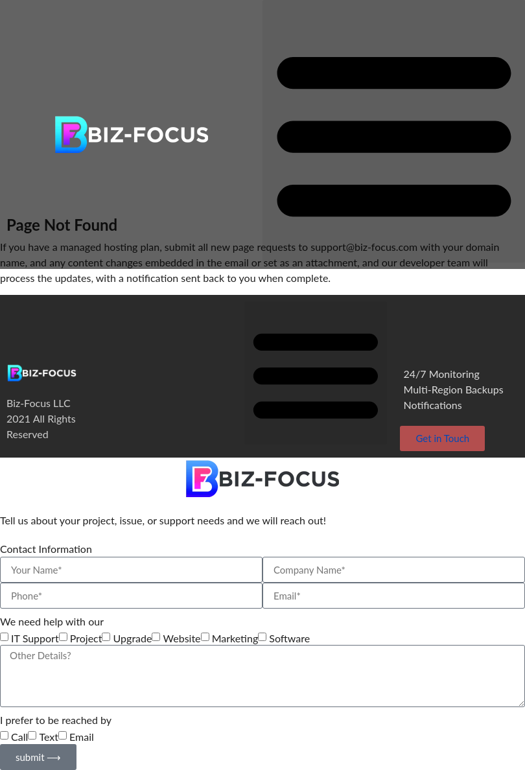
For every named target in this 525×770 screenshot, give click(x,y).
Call (19, 737)
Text (48, 737)
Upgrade (132, 638)
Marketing (235, 638)
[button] (393, 131)
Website (182, 638)
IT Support (35, 638)
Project (86, 638)
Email (81, 737)
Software (289, 638)
